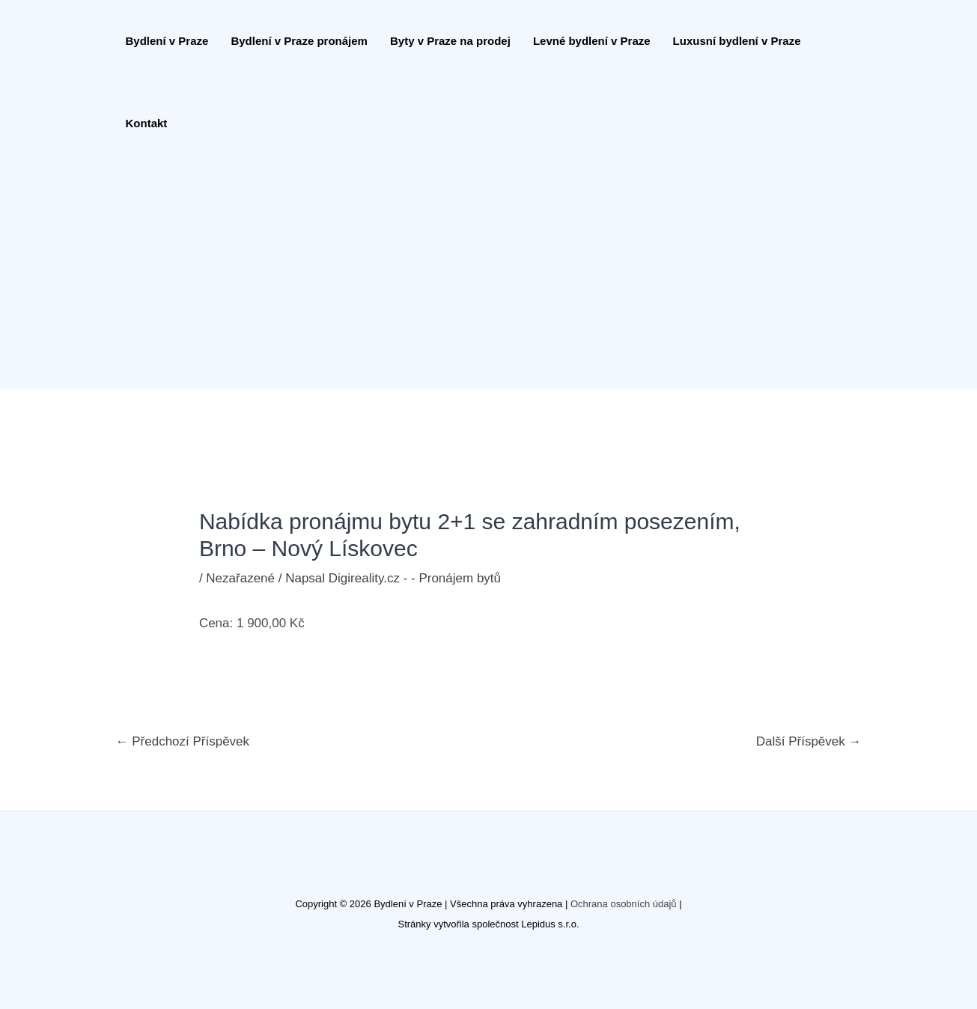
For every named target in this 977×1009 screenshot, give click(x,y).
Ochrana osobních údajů (623, 903)
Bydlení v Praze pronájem (299, 40)
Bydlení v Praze (167, 40)
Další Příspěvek (809, 741)
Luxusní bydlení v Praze (737, 40)
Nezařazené (240, 578)
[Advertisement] (481, 277)
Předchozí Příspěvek (183, 741)
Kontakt (147, 123)
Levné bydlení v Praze (592, 40)
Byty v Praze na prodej (450, 40)
